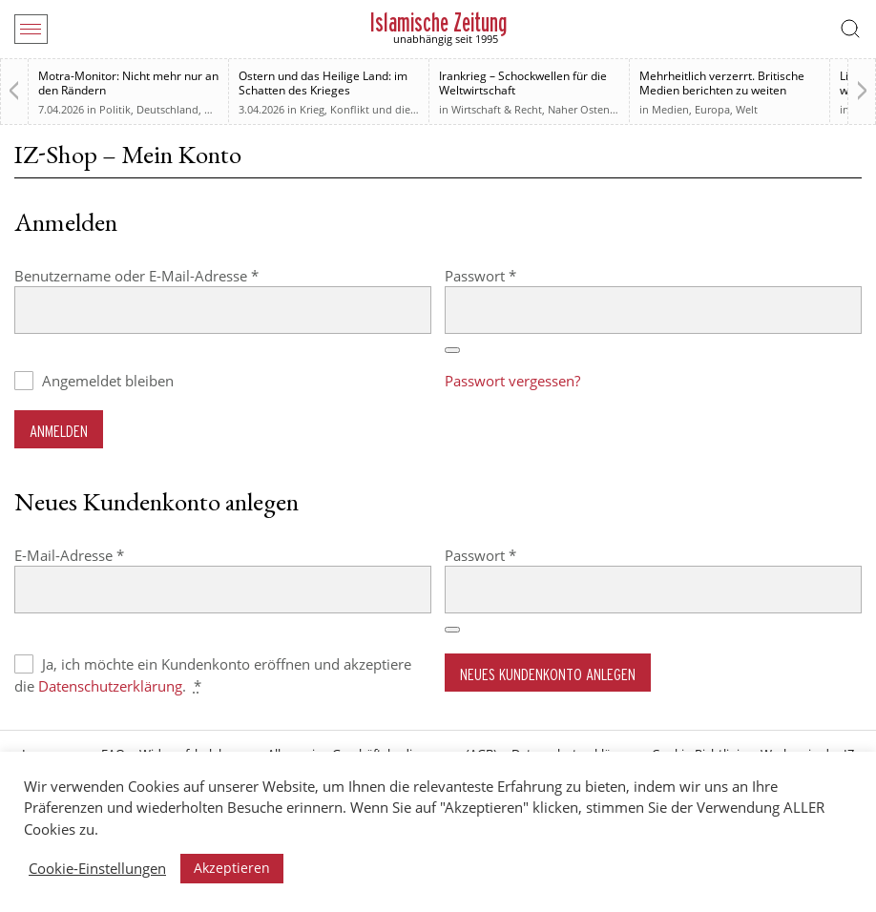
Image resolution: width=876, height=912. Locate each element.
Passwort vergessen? (512, 380)
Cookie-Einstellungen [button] (97, 868)
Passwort (519, 275)
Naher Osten (579, 109)
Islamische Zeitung (438, 22)
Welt (747, 109)
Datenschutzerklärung (110, 685)
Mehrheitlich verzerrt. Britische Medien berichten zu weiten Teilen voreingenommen (721, 90)
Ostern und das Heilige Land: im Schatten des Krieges (323, 83)
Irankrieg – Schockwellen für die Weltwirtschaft (523, 83)
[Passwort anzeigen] (452, 350)
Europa (712, 109)
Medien (670, 109)
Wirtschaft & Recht (496, 109)
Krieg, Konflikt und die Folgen (373, 109)
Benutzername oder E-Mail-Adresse (174, 275)
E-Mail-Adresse (107, 555)
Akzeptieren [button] (232, 868)
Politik (115, 109)
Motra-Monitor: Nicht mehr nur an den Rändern (128, 83)
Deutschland (167, 109)
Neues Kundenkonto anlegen (548, 674)
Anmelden (59, 431)
